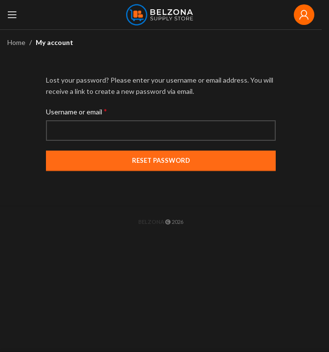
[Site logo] (161, 14)
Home (16, 42)
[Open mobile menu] (12, 14)
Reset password (161, 160)
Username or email (76, 111)
